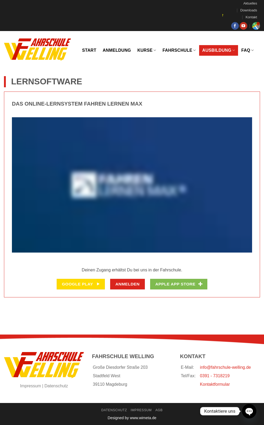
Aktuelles (250, 3)
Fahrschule (179, 50)
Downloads (248, 10)
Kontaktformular (215, 384)
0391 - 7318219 (215, 376)
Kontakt (251, 17)
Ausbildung (218, 50)
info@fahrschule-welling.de (225, 367)
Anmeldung (117, 50)
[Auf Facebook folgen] (235, 26)
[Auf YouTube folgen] (243, 26)
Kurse (146, 50)
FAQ (247, 50)
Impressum (30, 386)
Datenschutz (56, 386)
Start (89, 50)
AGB (159, 410)
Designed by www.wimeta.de (132, 418)
